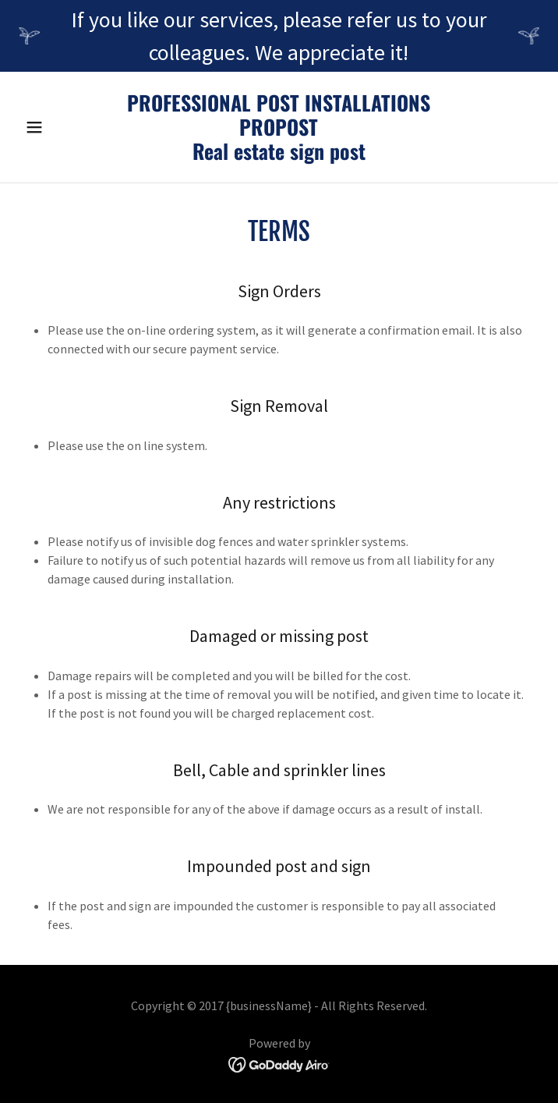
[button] (58, 127)
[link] (279, 155)
